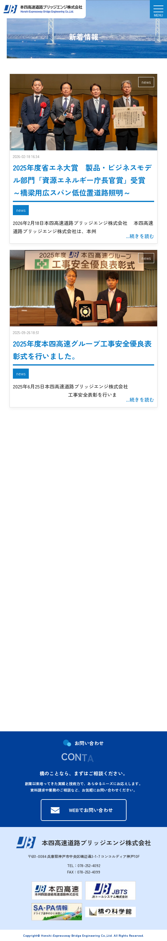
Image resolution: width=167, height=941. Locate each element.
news (146, 82)
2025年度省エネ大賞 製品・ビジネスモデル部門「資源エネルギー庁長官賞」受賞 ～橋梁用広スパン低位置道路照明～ (82, 180)
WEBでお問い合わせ (91, 810)
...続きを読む (140, 236)
